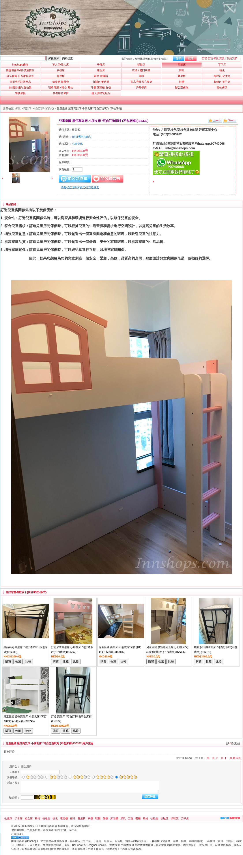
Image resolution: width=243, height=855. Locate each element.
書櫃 (138, 818)
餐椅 (37, 818)
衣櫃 (90, 818)
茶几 (72, 818)
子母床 (18, 818)
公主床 (8, 818)
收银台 (154, 818)
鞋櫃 (98, 818)
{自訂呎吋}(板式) (44, 108)
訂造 (130, 818)
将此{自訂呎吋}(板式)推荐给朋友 (80, 187)
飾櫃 (105, 818)
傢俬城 (15, 830)
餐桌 (145, 818)
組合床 (29, 818)
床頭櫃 (114, 818)
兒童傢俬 (77, 143)
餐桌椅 (82, 818)
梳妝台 (46, 818)
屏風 (123, 818)
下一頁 (228, 758)
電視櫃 (64, 818)
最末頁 (237, 758)
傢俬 (18, 108)
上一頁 (219, 758)
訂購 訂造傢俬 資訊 (213, 58)
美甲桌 (185, 818)
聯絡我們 (232, 58)
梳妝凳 (164, 818)
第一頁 (211, 758)
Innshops (20, 64)
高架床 (27, 108)
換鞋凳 (175, 818)
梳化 (55, 818)
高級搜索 (67, 58)
